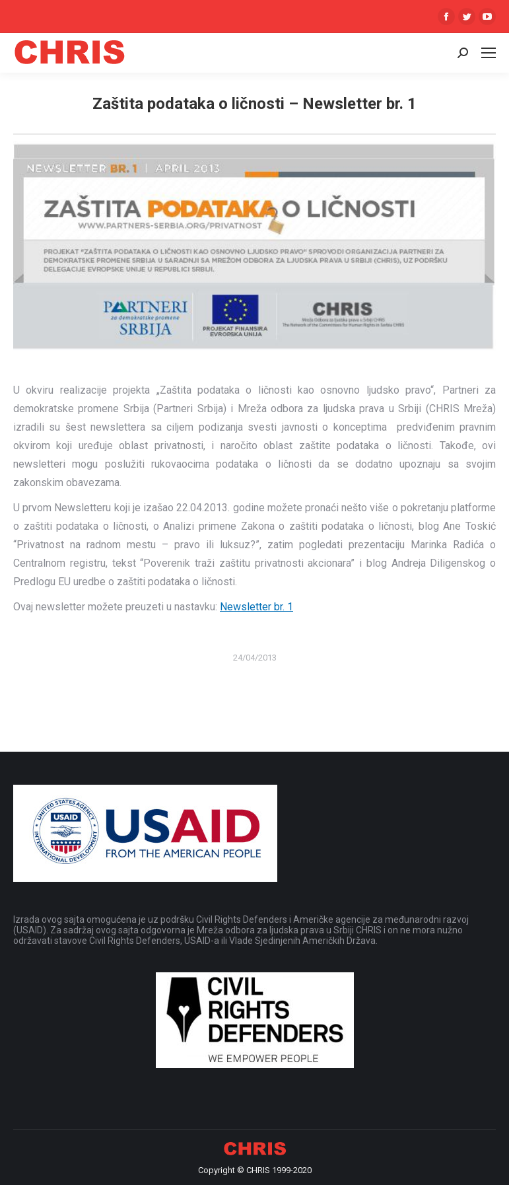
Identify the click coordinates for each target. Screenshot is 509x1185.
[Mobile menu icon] (488, 53)
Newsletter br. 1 (256, 606)
